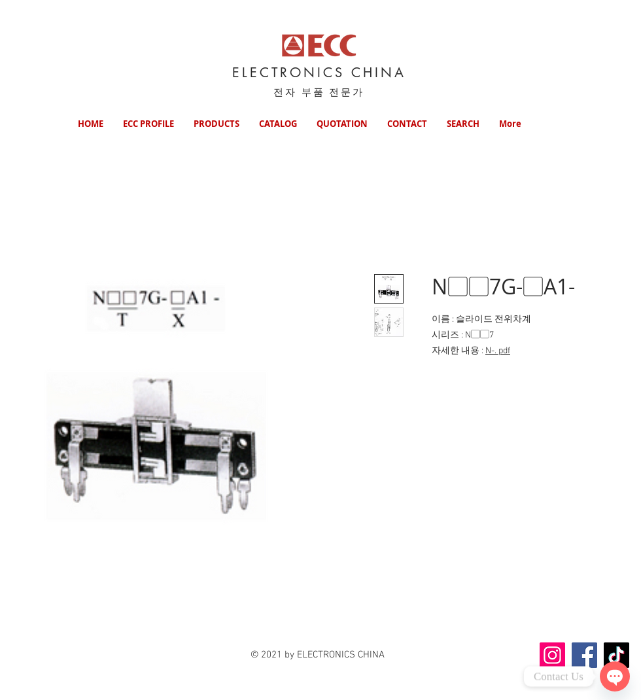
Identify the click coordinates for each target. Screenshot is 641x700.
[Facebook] (584, 655)
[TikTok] (616, 655)
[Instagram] (552, 655)
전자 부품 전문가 (319, 92)
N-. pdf (497, 351)
